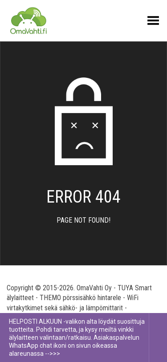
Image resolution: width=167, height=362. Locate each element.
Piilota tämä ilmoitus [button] (158, 337)
